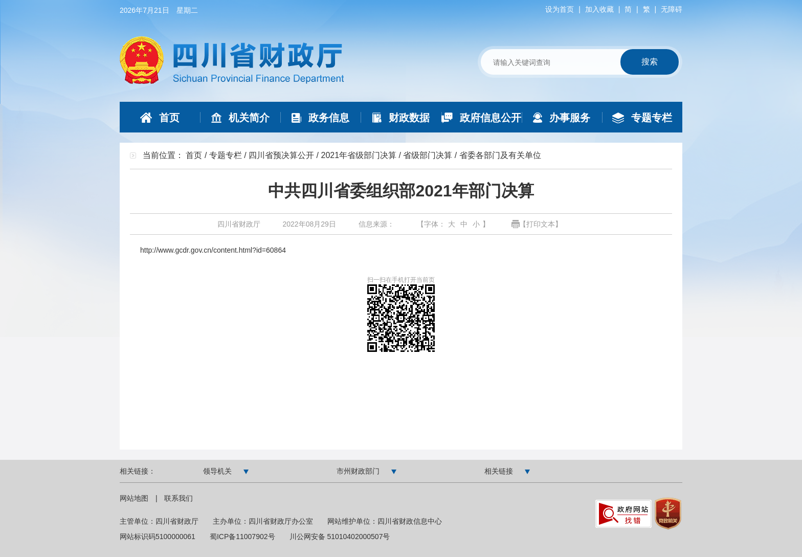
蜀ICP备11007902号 (242, 536)
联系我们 (178, 498)
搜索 (649, 61)
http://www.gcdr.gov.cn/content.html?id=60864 (213, 250)
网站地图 (135, 498)
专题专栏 (225, 155)
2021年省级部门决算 (358, 155)
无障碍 (671, 9)
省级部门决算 (427, 155)
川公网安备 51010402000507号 (339, 536)
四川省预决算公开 (281, 155)
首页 (194, 155)
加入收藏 (599, 9)
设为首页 (559, 9)
